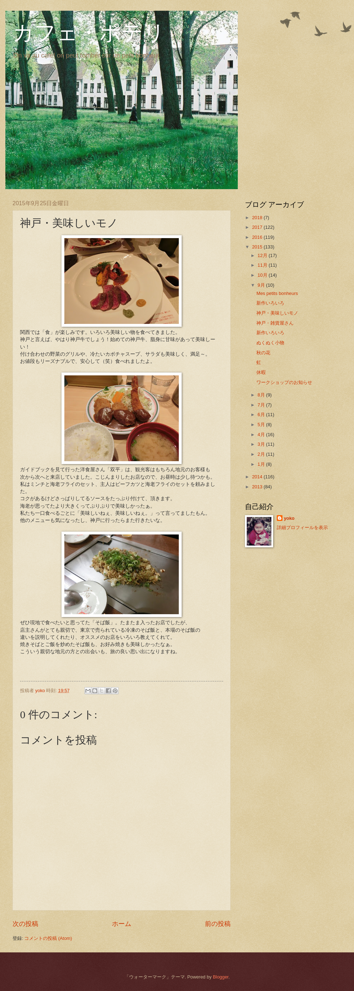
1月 (261, 464)
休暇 (261, 372)
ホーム (121, 923)
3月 (261, 444)
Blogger (220, 977)
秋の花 (263, 352)
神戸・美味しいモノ (277, 313)
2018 (258, 217)
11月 (263, 265)
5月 (261, 424)
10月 (263, 275)
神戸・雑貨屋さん (275, 323)
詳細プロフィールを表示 (302, 527)
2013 (258, 486)
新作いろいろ (270, 303)
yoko (289, 518)
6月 (261, 414)
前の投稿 (218, 923)
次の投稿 (25, 923)
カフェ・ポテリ (89, 33)
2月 (261, 454)
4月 (261, 434)
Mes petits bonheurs (277, 293)
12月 (263, 255)
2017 (258, 227)
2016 (258, 237)
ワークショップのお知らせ (284, 382)
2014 (258, 476)
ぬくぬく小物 (270, 342)
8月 (261, 395)
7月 (261, 405)
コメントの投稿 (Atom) (48, 938)
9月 (261, 285)
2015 (258, 247)
